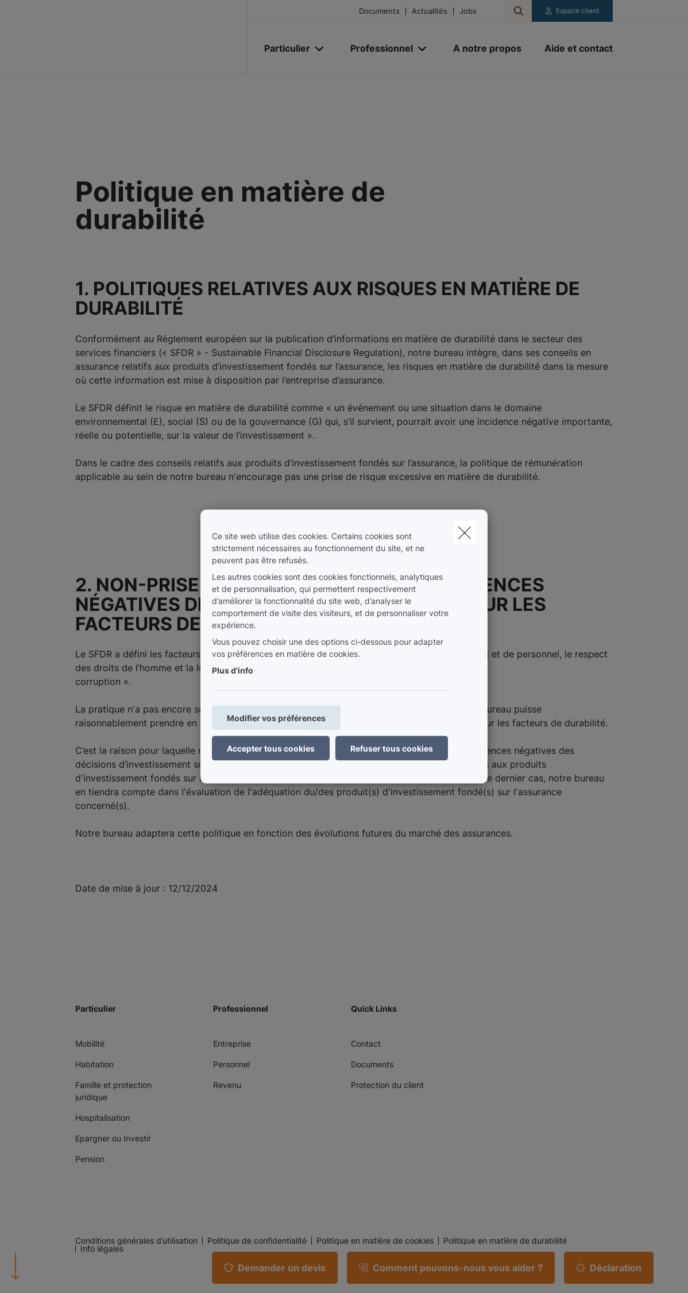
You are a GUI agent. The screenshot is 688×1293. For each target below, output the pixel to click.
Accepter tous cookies (271, 748)
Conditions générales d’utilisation (136, 1241)
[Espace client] (572, 11)
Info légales (101, 1249)
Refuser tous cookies (391, 748)
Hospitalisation (102, 1117)
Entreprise (232, 1043)
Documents (379, 11)
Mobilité (90, 1043)
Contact (366, 1043)
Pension (90, 1159)
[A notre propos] (487, 48)
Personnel (231, 1064)
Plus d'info (232, 670)
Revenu (227, 1085)
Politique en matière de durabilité (505, 1241)
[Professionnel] (377, 48)
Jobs (468, 11)
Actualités (429, 11)
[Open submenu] (320, 48)
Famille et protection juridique (113, 1091)
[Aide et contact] (573, 48)
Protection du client (387, 1085)
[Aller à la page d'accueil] (161, 37)
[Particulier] (283, 48)
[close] (464, 532)
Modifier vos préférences (276, 718)
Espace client (577, 10)
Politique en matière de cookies (375, 1241)
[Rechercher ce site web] (518, 11)
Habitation (94, 1064)
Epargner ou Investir (113, 1138)
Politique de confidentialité (257, 1241)
